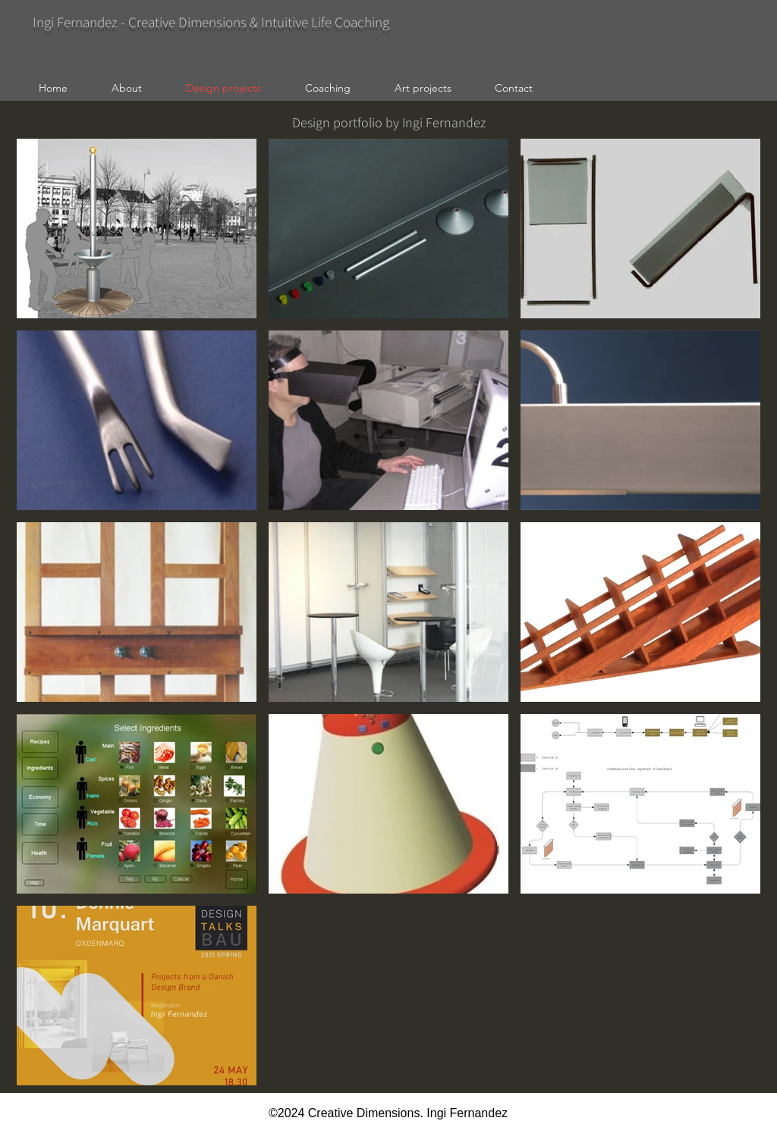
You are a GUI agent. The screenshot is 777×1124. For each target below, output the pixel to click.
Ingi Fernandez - (80, 22)
